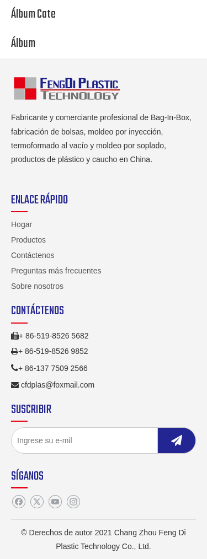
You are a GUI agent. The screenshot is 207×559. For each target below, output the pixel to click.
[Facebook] (18, 502)
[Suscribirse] (176, 440)
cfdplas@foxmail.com (57, 384)
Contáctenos (33, 255)
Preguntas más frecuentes (56, 270)
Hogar (21, 224)
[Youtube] (55, 502)
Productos (28, 239)
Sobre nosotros (37, 286)
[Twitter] (37, 502)
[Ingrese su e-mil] (82, 440)
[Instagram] (73, 502)
